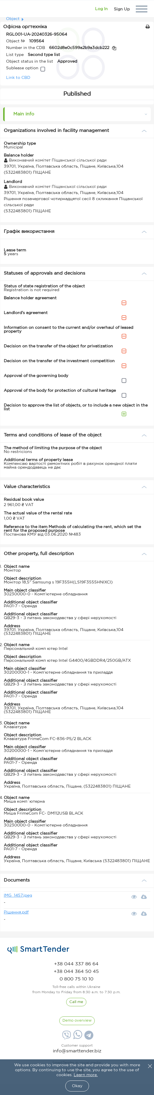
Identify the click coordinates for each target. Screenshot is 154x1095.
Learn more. (86, 1075)
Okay (77, 1086)
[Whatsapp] (77, 1038)
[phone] (76, 964)
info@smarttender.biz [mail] (77, 1051)
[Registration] (122, 9)
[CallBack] (76, 1002)
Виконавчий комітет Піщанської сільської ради (55, 160)
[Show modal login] (101, 9)
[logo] (38, 950)
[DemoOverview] (77, 1020)
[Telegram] (88, 1037)
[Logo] (12, 8)
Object (13, 19)
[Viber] (66, 1037)
